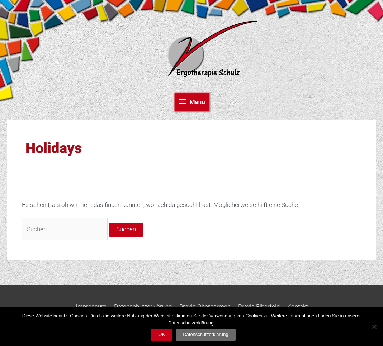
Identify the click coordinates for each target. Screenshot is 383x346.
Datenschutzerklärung (143, 306)
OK (161, 334)
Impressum (91, 306)
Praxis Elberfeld (259, 306)
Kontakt (297, 306)
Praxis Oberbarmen (205, 306)
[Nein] (374, 326)
